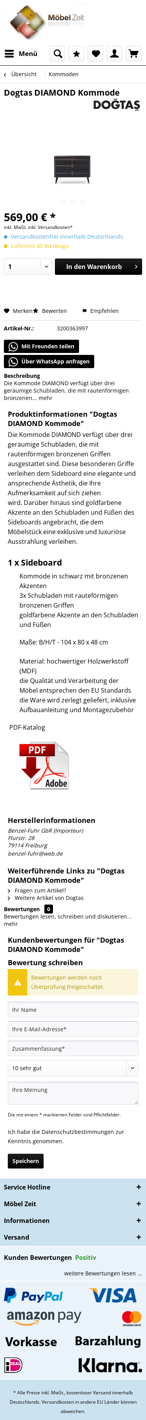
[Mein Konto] (114, 53)
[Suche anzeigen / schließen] (57, 53)
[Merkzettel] (95, 53)
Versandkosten (58, 1402)
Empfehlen (100, 310)
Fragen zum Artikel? (37, 890)
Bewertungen (22, 909)
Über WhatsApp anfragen (49, 362)
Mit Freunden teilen (41, 346)
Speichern (25, 1161)
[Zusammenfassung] (73, 1048)
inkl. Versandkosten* (50, 227)
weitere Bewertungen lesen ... (103, 1273)
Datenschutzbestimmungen (78, 1131)
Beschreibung (22, 375)
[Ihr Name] (73, 1009)
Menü (21, 52)
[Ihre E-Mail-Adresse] (73, 1029)
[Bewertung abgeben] (73, 1068)
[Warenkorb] (133, 53)
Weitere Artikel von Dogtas (46, 897)
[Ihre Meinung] (73, 1093)
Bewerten (51, 310)
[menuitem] (20, 53)
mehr (45, 398)
